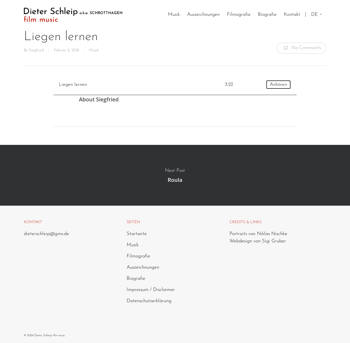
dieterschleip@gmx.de (46, 233)
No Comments (301, 48)
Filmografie (138, 256)
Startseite (137, 233)
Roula (175, 175)
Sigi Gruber (274, 241)
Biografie (136, 278)
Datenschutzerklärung (149, 301)
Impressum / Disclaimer (151, 289)
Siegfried (36, 50)
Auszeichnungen (143, 267)
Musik (94, 50)
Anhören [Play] (278, 84)
